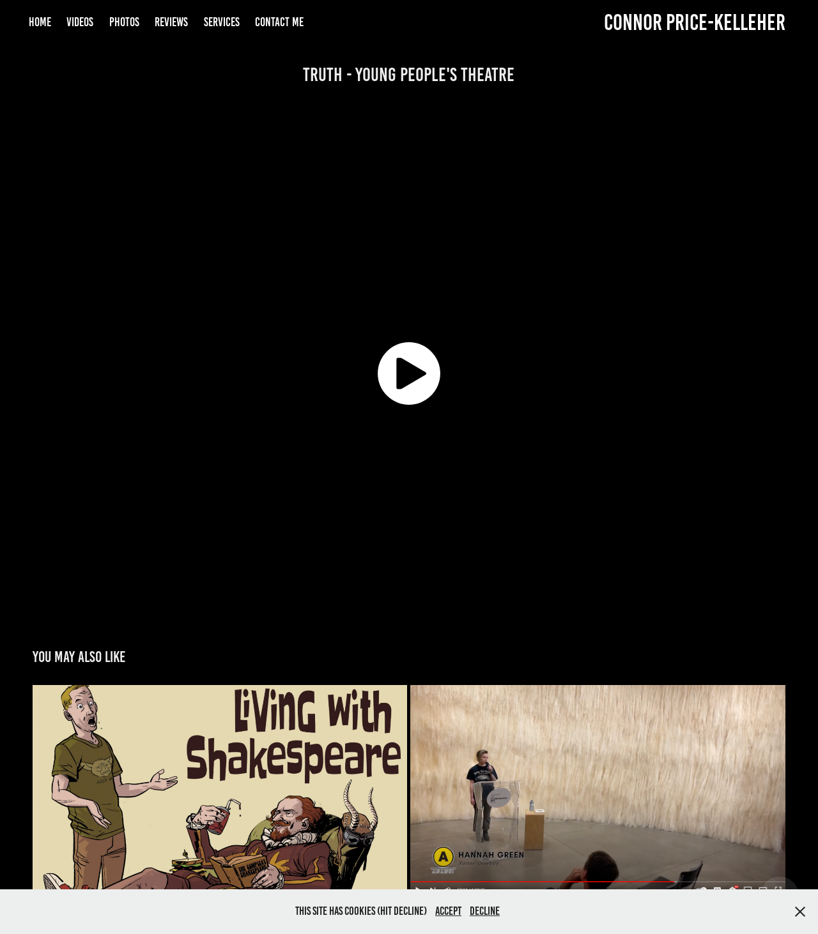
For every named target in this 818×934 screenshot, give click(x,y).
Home (40, 22)
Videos (79, 22)
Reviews (171, 22)
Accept (448, 911)
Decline (485, 911)
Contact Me (279, 22)
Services (222, 22)
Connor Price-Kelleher (694, 22)
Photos (124, 22)
